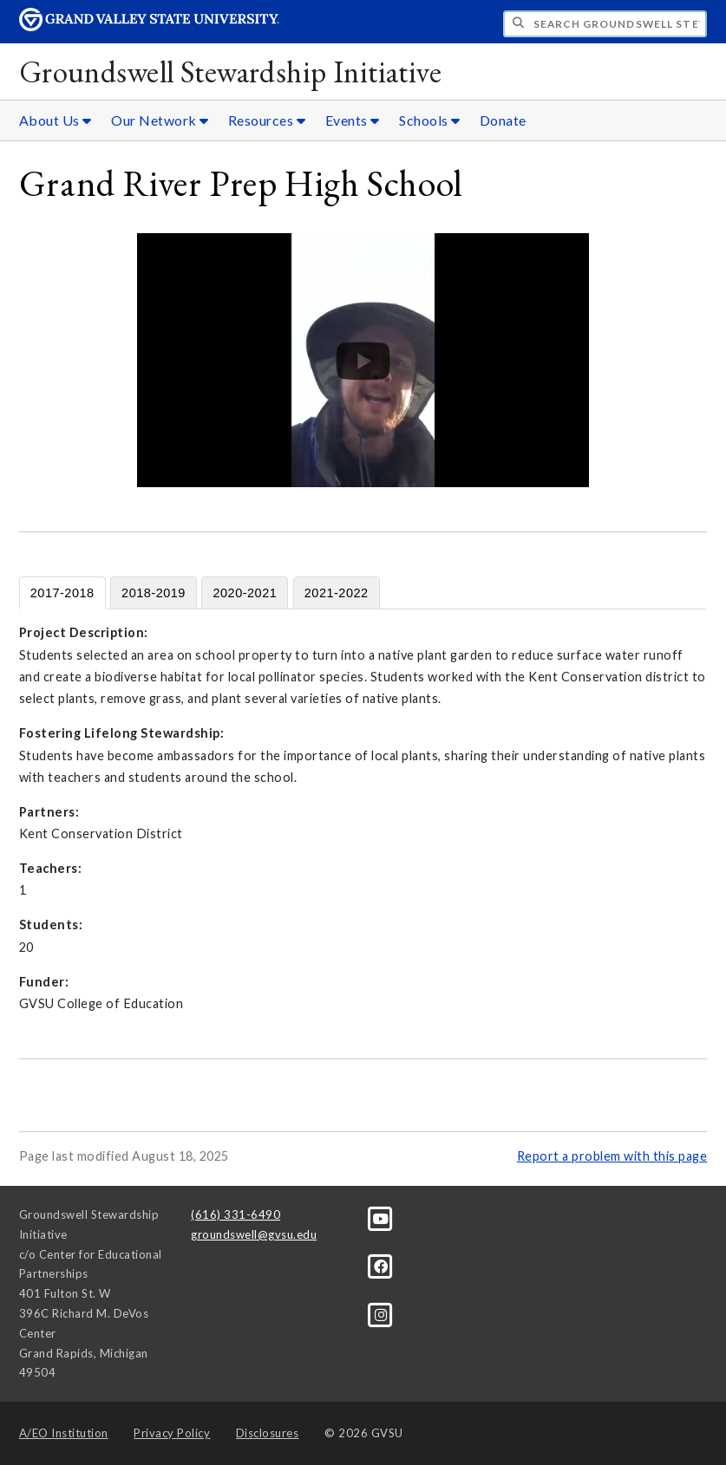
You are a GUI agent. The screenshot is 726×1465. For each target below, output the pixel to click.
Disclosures (267, 1433)
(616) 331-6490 (235, 1214)
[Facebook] (381, 1266)
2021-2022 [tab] (336, 593)
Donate (503, 120)
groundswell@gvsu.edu (254, 1234)
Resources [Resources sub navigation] (267, 120)
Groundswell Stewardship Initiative (230, 71)
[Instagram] (381, 1313)
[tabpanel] (363, 818)
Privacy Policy (172, 1433)
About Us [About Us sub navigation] (55, 120)
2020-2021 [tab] (245, 593)
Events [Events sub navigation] (352, 120)
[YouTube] (381, 1217)
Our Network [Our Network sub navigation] (160, 120)
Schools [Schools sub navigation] (430, 120)
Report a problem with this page (612, 1156)
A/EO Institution (63, 1433)
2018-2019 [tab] (153, 593)
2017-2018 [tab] (62, 593)
